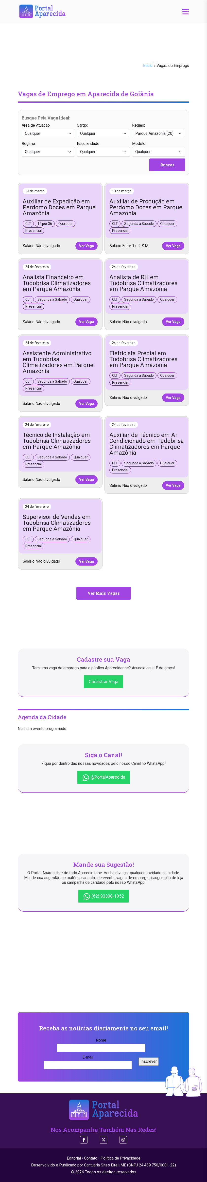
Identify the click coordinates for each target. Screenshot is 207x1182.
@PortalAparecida (103, 777)
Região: (158, 130)
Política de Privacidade (120, 1158)
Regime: (48, 149)
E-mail (88, 1061)
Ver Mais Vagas (103, 593)
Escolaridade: (103, 149)
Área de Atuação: (48, 130)
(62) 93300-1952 (103, 896)
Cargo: (103, 130)
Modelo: (158, 149)
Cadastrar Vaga (103, 681)
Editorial (74, 1158)
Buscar (167, 164)
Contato (90, 1158)
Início (148, 65)
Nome (101, 1044)
